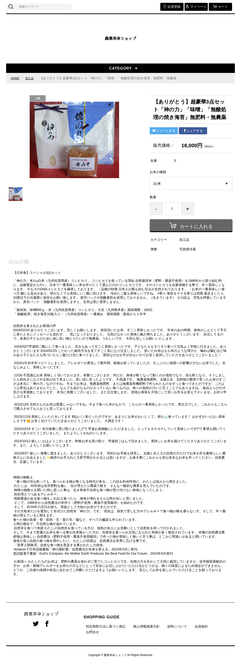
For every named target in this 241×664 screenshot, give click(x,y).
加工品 (31, 78)
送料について (177, 626)
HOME (15, 78)
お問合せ (92, 632)
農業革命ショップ (120, 38)
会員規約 (201, 626)
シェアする (193, 131)
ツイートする (163, 131)
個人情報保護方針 (146, 626)
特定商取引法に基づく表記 (105, 626)
